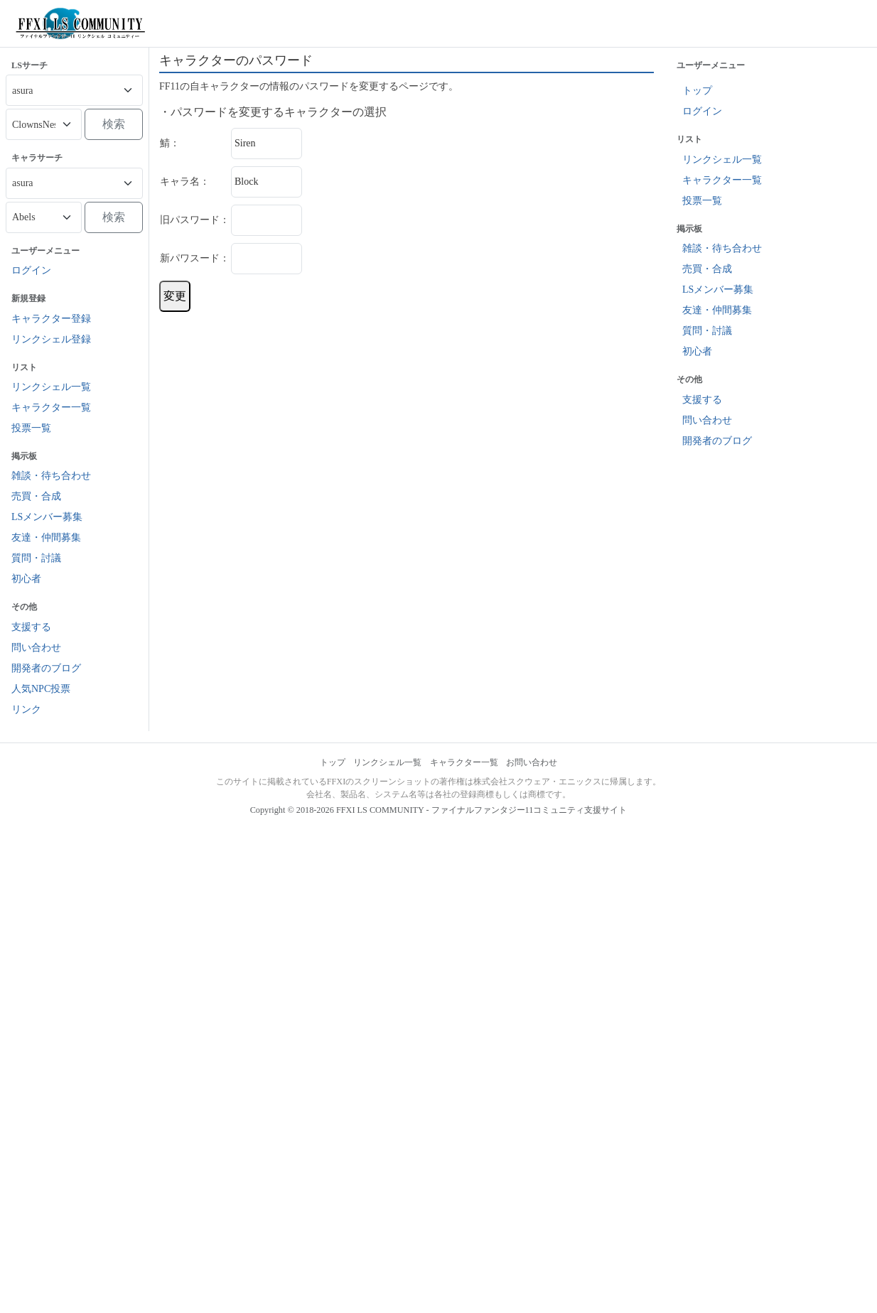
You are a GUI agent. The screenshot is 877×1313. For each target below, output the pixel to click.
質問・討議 (36, 558)
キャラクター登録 (51, 318)
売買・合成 (36, 496)
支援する (31, 627)
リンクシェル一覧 (51, 387)
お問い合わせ (531, 762)
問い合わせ (36, 647)
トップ (697, 90)
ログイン (31, 270)
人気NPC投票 (40, 688)
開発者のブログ (46, 668)
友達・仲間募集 (46, 537)
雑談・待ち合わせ (51, 475)
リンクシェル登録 (51, 339)
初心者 (26, 578)
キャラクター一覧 (51, 407)
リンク (26, 709)
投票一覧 (31, 428)
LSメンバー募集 (46, 517)
